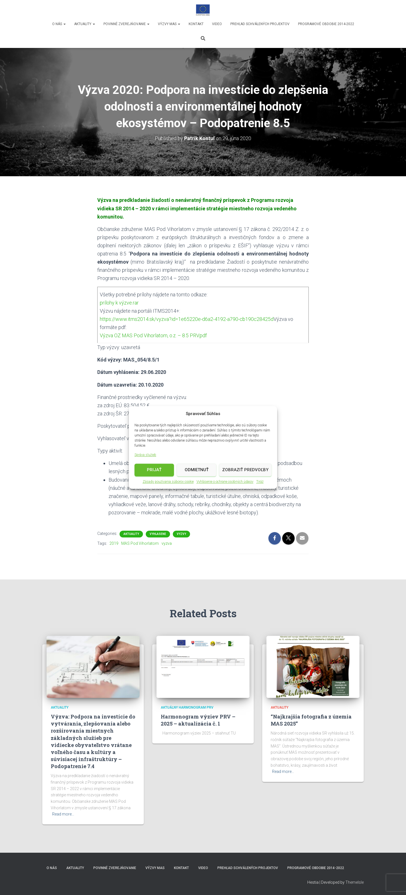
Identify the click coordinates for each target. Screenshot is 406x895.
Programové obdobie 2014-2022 (326, 24)
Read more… (63, 814)
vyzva (167, 543)
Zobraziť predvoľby (245, 470)
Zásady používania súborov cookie (168, 482)
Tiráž (260, 482)
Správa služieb (145, 455)
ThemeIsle (354, 882)
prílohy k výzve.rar (119, 303)
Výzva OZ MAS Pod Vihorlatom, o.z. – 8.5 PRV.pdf (153, 335)
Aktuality (84, 24)
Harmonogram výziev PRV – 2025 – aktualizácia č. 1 (198, 720)
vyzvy (181, 533)
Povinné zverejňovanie (126, 24)
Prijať (154, 470)
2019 (113, 543)
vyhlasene (158, 533)
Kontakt (196, 24)
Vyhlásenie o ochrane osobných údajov (225, 482)
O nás (59, 24)
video (217, 24)
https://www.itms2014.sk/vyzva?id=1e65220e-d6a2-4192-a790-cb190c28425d (186, 319)
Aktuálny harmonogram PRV (187, 707)
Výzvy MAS (169, 24)
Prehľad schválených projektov (260, 24)
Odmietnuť (197, 470)
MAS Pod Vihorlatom (140, 543)
